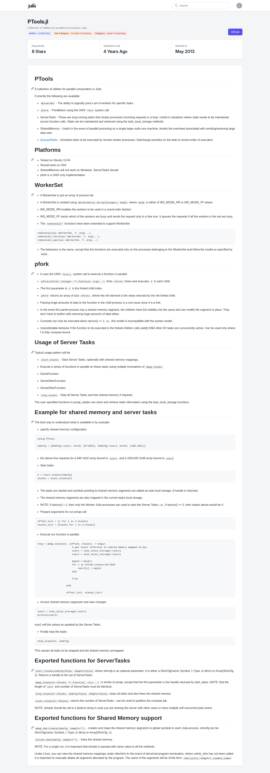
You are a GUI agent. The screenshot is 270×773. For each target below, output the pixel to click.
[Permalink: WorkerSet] (33, 194)
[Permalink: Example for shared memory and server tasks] (33, 421)
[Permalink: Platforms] (33, 159)
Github (235, 31)
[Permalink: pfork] (33, 273)
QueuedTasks (49, 139)
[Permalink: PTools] (33, 88)
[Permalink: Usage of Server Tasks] (33, 352)
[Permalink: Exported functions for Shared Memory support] (33, 727)
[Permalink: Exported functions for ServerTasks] (33, 670)
